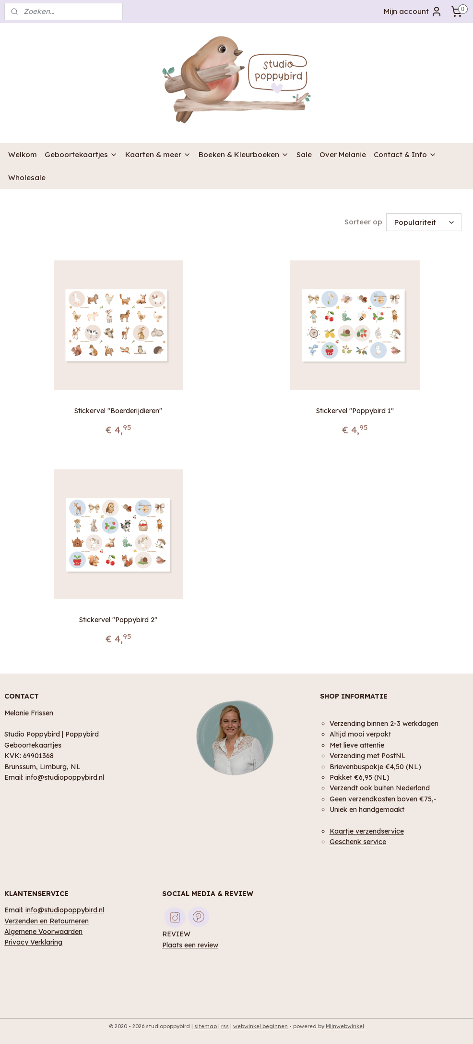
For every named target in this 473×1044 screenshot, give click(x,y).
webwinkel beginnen (260, 1026)
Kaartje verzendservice (367, 831)
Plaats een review (190, 945)
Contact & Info (405, 154)
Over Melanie (342, 154)
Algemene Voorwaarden (43, 931)
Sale (304, 154)
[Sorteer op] (424, 222)
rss (225, 1026)
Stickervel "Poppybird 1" (355, 411)
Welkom (22, 154)
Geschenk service (358, 841)
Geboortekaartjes (81, 154)
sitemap (205, 1026)
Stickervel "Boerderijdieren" (118, 411)
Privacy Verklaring (33, 942)
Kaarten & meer (158, 154)
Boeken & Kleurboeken (244, 154)
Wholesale (27, 177)
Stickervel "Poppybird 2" (118, 620)
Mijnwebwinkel (345, 1026)
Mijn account (413, 11)
